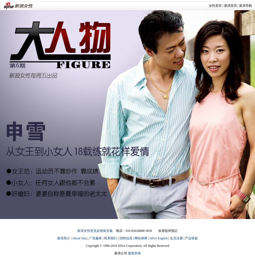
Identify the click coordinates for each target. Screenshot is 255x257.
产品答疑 (191, 238)
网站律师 (140, 238)
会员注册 (176, 238)
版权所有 (134, 253)
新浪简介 (63, 238)
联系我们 (110, 238)
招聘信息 (125, 238)
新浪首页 (230, 5)
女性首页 (215, 5)
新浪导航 (245, 5)
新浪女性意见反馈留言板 (95, 231)
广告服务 (95, 238)
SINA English (158, 238)
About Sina (79, 238)
